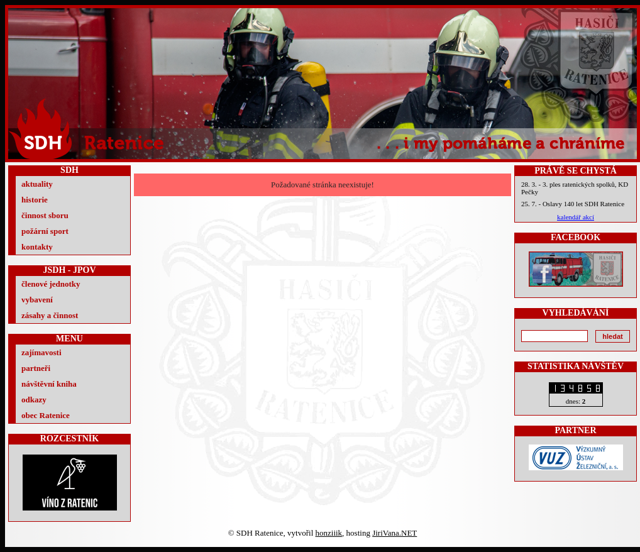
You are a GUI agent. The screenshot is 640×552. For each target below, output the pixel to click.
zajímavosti (41, 352)
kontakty (37, 246)
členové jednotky (50, 284)
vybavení (37, 299)
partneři (35, 368)
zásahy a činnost (49, 315)
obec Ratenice (45, 415)
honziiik (329, 533)
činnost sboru (45, 215)
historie (34, 199)
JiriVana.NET (394, 533)
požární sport (45, 231)
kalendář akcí (575, 217)
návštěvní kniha (49, 384)
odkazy (34, 399)
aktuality (37, 184)
